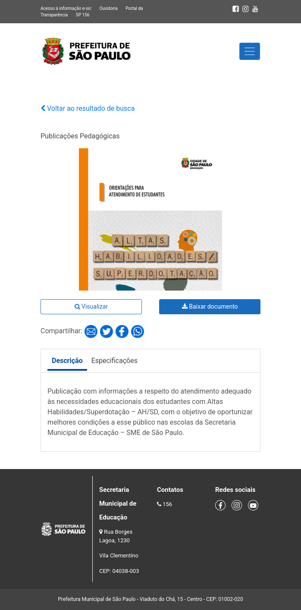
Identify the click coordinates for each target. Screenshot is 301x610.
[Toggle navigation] (249, 51)
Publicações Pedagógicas (80, 136)
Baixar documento (210, 306)
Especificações (114, 361)
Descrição (67, 361)
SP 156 (83, 15)
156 (167, 504)
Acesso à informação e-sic (66, 8)
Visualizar (91, 306)
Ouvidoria (108, 8)
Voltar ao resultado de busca (88, 108)
